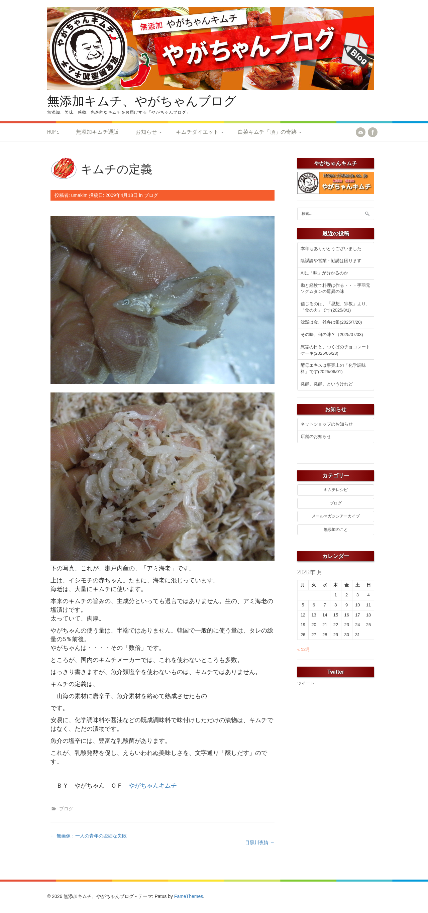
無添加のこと (336, 529)
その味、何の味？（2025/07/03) (332, 334)
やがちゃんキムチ (153, 785)
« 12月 (303, 649)
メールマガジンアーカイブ (336, 516)
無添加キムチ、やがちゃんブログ (141, 100)
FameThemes (188, 896)
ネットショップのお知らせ (327, 424)
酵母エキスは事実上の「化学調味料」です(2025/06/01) (333, 368)
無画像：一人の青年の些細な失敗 (88, 835)
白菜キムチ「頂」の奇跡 (267, 131)
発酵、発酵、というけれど (327, 383)
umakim (79, 195)
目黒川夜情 (260, 842)
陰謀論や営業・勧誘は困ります (331, 260)
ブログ (151, 195)
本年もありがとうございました (331, 248)
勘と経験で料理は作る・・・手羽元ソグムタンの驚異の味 (335, 288)
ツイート (306, 683)
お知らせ (146, 131)
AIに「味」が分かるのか (324, 272)
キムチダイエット (197, 131)
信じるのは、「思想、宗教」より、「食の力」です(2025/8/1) (335, 307)
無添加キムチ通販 (97, 131)
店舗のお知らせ (316, 436)
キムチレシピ (336, 489)
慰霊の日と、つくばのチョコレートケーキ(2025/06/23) (335, 350)
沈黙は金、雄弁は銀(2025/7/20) (331, 322)
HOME (53, 131)
